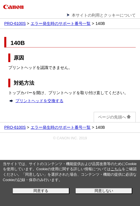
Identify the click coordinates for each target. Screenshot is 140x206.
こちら (116, 169)
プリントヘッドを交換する (39, 100)
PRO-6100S (15, 23)
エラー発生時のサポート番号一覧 (61, 23)
